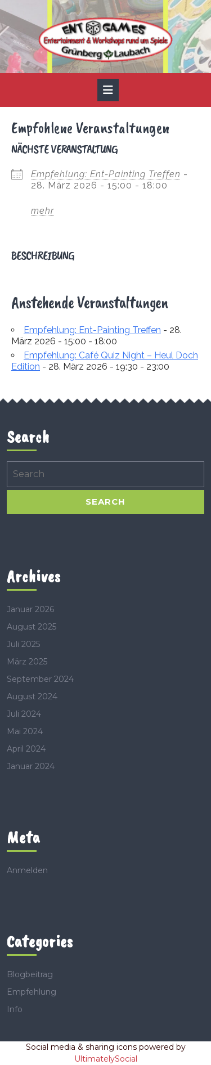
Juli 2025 (23, 644)
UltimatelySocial (105, 1059)
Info (15, 1009)
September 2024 (40, 679)
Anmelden (27, 870)
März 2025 (27, 662)
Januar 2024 (31, 766)
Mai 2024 (25, 731)
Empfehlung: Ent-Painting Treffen (106, 174)
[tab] (108, 90)
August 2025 (31, 627)
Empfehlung (31, 992)
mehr (42, 210)
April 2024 (26, 749)
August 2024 (32, 696)
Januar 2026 (30, 609)
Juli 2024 (24, 714)
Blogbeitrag (30, 974)
